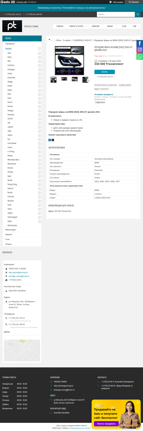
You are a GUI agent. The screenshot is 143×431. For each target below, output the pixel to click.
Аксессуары (12, 225)
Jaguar (10, 127)
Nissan (10, 168)
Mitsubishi (12, 164)
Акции (110, 26)
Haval (10, 102)
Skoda (10, 180)
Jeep (9, 131)
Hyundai (11, 115)
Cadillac (11, 65)
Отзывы (8, 244)
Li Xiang (11, 151)
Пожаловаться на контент (80, 428)
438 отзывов (118, 2)
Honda (10, 106)
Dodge (10, 82)
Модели (8, 48)
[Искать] (138, 14)
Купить (105, 72)
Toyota (10, 213)
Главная (59, 26)
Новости (8, 234)
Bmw (58, 40)
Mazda (10, 156)
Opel (9, 176)
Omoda (10, 172)
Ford (9, 98)
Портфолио (9, 44)
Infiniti (10, 119)
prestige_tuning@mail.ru (19, 276)
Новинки (95, 26)
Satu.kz (84, 426)
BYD (9, 61)
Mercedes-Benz (13, 160)
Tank (9, 205)
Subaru (10, 188)
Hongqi (10, 110)
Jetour (10, 135)
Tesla (10, 209)
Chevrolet (11, 78)
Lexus (10, 147)
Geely (10, 90)
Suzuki (10, 192)
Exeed (10, 86)
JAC (9, 123)
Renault (11, 201)
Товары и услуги (76, 26)
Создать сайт (21, 2)
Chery (10, 73)
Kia (9, 139)
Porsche (11, 196)
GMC (9, 94)
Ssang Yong (12, 184)
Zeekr (10, 221)
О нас (124, 26)
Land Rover (12, 143)
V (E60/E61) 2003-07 (82, 40)
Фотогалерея (10, 230)
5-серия (66, 40)
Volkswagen (12, 217)
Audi (9, 53)
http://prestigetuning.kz (18, 272)
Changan (11, 69)
